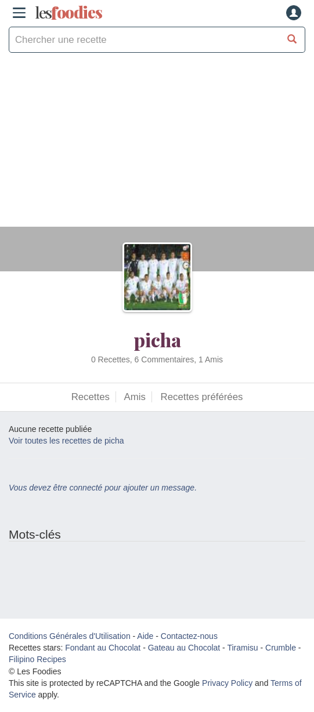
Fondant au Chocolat (102, 647)
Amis (135, 396)
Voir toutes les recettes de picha (66, 440)
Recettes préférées (202, 396)
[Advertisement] (157, 145)
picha (157, 339)
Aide (145, 636)
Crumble (280, 647)
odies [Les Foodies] (68, 13)
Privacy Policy (227, 683)
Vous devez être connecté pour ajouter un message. (103, 487)
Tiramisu (242, 647)
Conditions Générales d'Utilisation (70, 636)
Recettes (90, 396)
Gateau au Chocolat (184, 647)
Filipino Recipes (37, 659)
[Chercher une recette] (292, 40)
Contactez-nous (189, 636)
